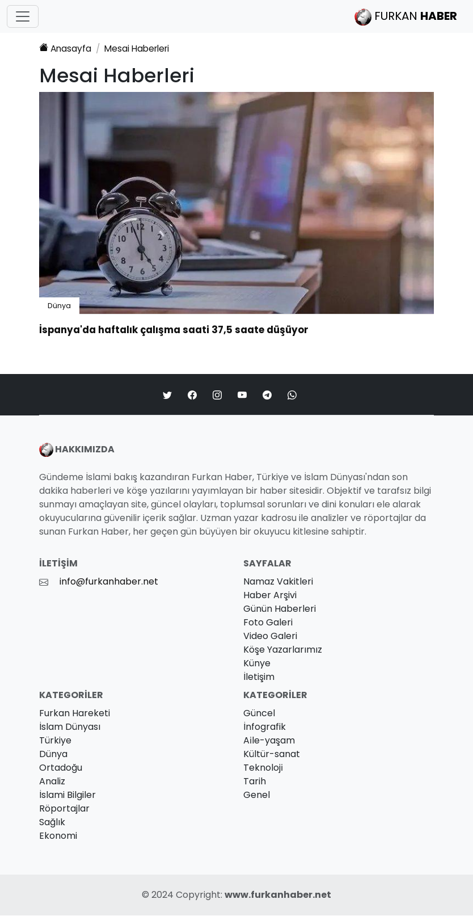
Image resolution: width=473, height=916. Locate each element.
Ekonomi (58, 836)
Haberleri (140, 48)
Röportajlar (64, 809)
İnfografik (264, 727)
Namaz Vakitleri (278, 582)
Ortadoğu (60, 768)
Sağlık (52, 822)
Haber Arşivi (270, 595)
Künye (257, 663)
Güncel (259, 713)
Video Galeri (270, 636)
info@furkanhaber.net (109, 582)
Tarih (254, 781)
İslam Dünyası (69, 727)
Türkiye (55, 740)
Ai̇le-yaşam (269, 740)
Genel (256, 795)
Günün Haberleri (279, 609)
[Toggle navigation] (23, 16)
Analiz (52, 781)
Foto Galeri (268, 622)
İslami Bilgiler (67, 795)
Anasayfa (65, 48)
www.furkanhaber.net (278, 895)
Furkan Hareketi (74, 713)
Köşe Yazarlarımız (282, 650)
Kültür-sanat (271, 754)
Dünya (59, 306)
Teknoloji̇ (263, 768)
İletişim (258, 677)
